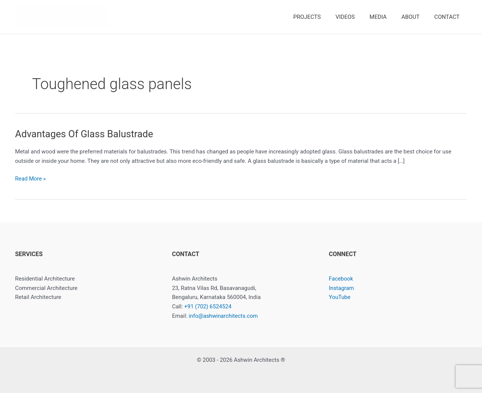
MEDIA (386, 17)
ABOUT (416, 17)
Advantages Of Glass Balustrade (85, 134)
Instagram (341, 288)
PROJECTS (322, 17)
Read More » (30, 179)
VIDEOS (357, 17)
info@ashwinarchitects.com (224, 316)
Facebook (341, 278)
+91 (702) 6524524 (208, 306)
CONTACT (448, 17)
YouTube (340, 297)
